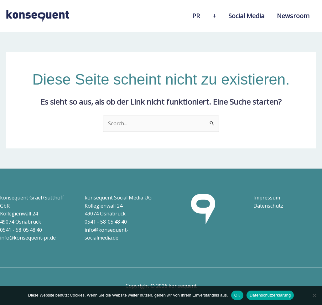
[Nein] (314, 295)
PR (196, 16)
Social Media (246, 16)
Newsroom (293, 16)
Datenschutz (268, 205)
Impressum (266, 197)
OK (237, 295)
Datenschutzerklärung (270, 295)
